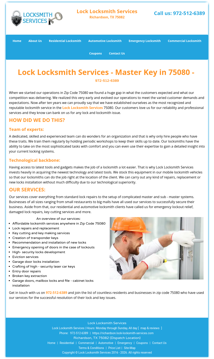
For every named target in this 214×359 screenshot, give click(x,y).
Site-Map (129, 348)
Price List (114, 348)
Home (17, 41)
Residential (67, 343)
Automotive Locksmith (105, 41)
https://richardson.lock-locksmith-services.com (123, 333)
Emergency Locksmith (145, 41)
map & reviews (150, 328)
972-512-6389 (189, 13)
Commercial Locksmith (184, 41)
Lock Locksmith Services (82, 107)
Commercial (86, 343)
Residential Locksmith (65, 41)
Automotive (105, 343)
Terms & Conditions (91, 348)
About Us (35, 41)
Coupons (95, 53)
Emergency (124, 343)
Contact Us (117, 53)
